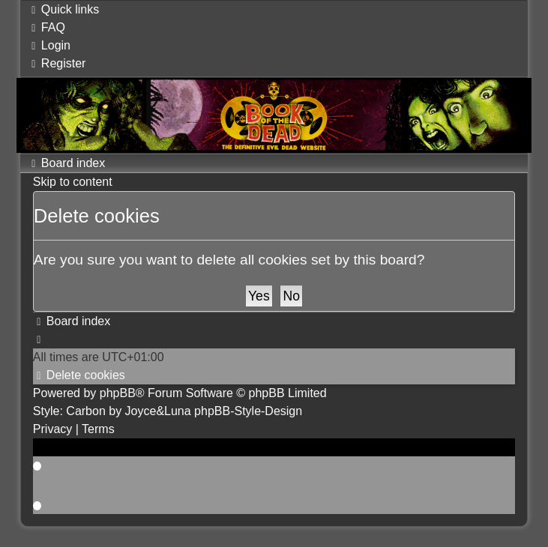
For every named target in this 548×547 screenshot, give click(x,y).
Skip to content (72, 181)
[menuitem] (46, 27)
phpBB (118, 393)
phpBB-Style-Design (248, 411)
